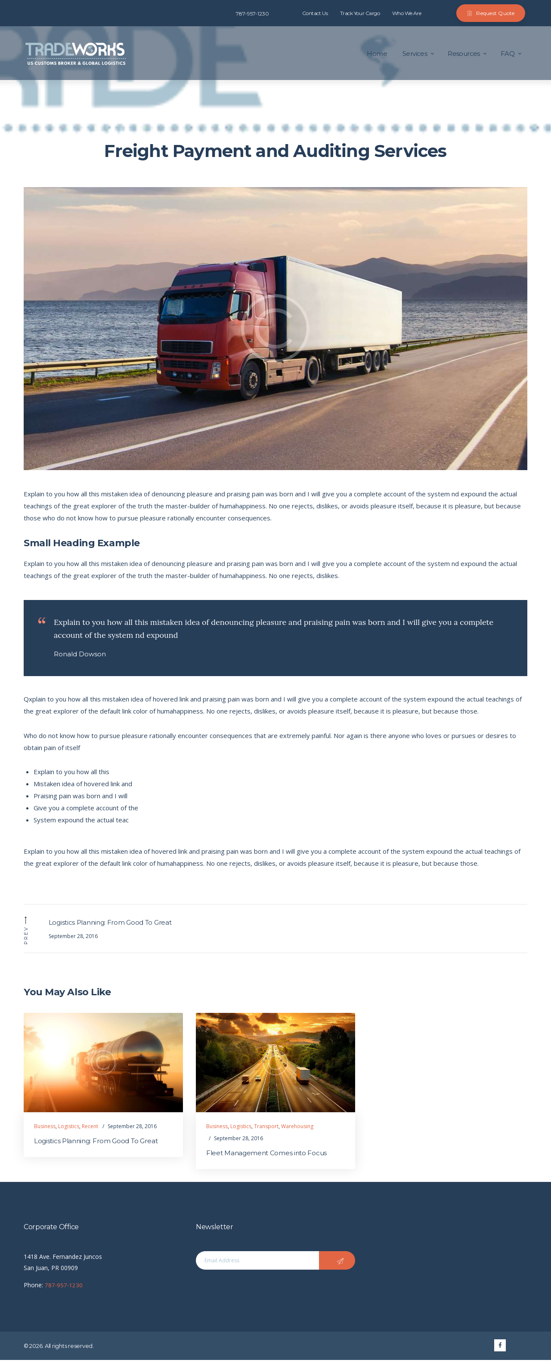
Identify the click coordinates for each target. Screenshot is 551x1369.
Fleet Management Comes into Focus (268, 1162)
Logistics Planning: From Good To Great (99, 1150)
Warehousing (297, 1134)
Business (45, 1134)
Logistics (68, 1134)
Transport (266, 1134)
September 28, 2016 (132, 1134)
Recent (90, 1134)
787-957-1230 (64, 1294)
